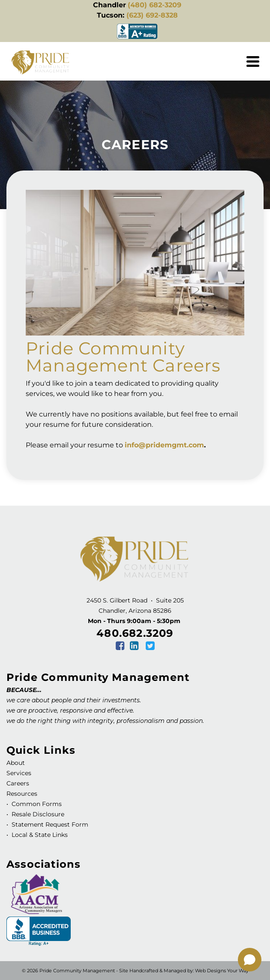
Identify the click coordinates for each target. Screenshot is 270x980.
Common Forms (37, 804)
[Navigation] (253, 61)
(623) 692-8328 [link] (152, 15)
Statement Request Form (50, 824)
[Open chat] (249, 959)
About (15, 763)
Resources (21, 793)
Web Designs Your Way (222, 971)
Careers (17, 783)
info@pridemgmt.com (164, 445)
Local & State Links (39, 835)
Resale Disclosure (37, 814)
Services (18, 773)
